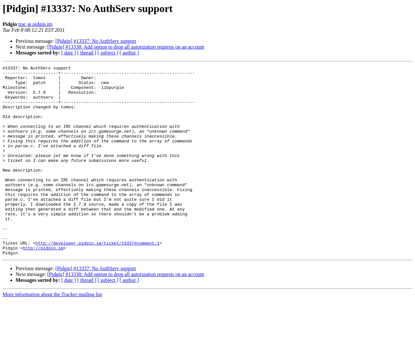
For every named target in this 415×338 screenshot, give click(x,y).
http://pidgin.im (43, 285)
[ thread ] (86, 52)
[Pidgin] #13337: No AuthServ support (95, 41)
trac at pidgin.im (35, 24)
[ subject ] (108, 52)
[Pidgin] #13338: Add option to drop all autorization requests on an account (125, 47)
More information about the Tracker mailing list (52, 332)
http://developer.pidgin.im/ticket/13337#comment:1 (97, 279)
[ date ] (68, 52)
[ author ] (129, 52)
